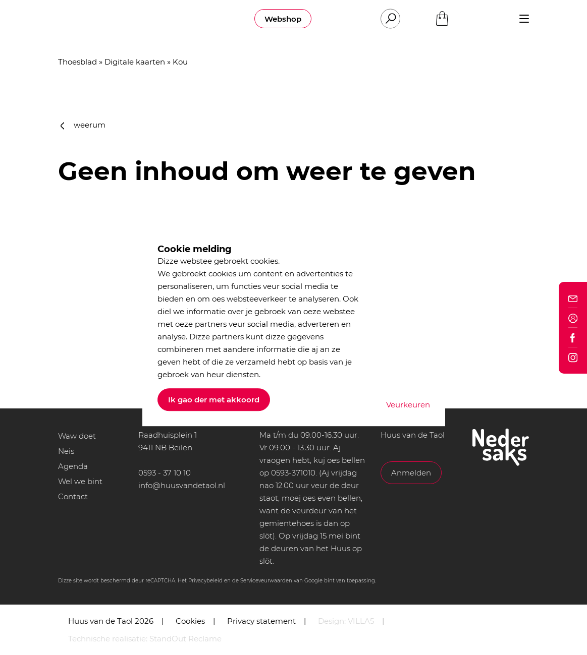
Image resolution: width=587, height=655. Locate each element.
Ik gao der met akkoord (213, 399)
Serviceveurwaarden (266, 580)
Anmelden (411, 473)
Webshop (282, 19)
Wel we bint (80, 481)
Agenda (73, 466)
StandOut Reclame (185, 638)
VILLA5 (361, 621)
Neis (66, 451)
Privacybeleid (205, 580)
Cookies (190, 621)
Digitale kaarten (134, 62)
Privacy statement (261, 621)
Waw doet (77, 436)
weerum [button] (83, 125)
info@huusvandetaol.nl (181, 485)
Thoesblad (77, 62)
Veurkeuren (408, 404)
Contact (73, 496)
